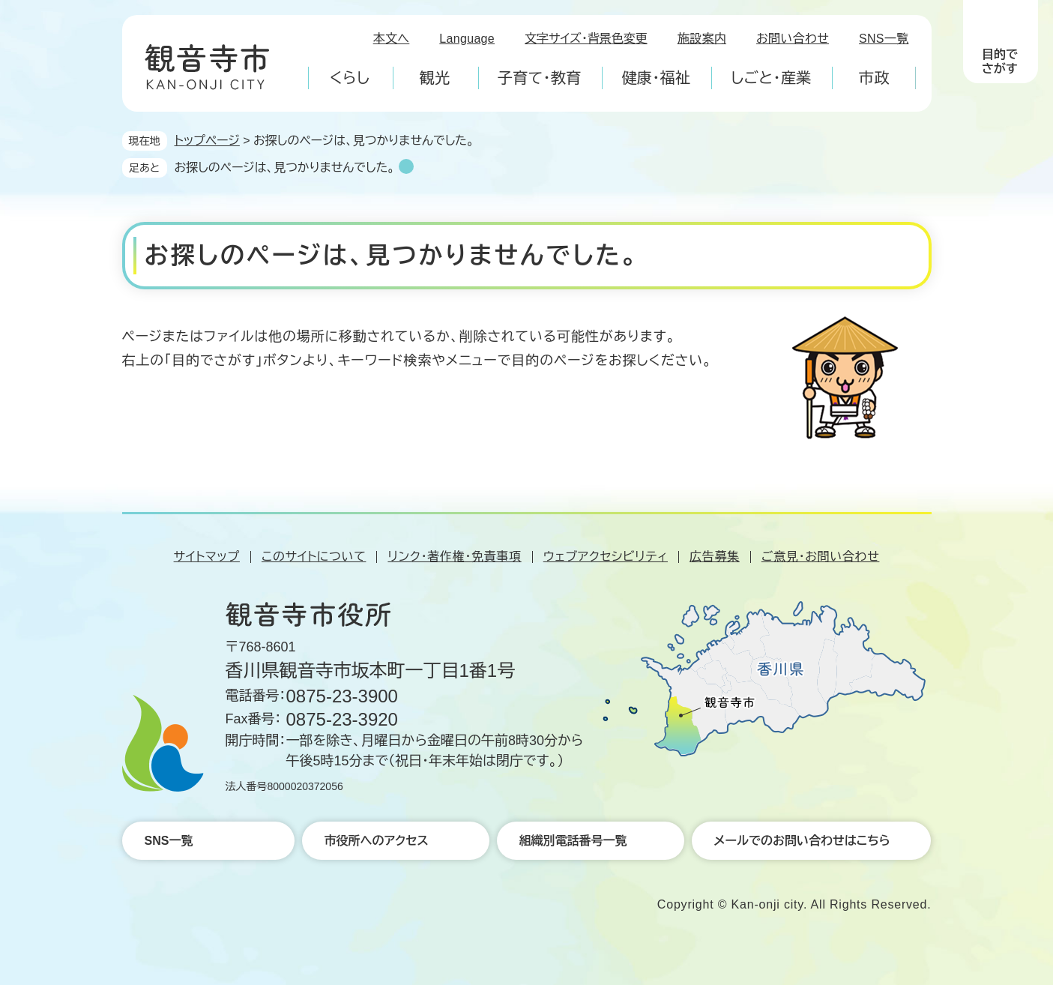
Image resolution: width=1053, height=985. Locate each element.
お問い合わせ (792, 38)
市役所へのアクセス (377, 840)
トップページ (207, 140)
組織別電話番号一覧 (573, 840)
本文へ (391, 38)
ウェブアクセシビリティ (605, 556)
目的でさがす (1000, 61)
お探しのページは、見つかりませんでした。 (285, 167)
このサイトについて (314, 556)
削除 (406, 166)
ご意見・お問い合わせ (820, 556)
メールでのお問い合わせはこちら (802, 840)
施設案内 (702, 38)
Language (467, 38)
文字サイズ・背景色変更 (586, 38)
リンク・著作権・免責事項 (454, 556)
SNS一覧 (884, 38)
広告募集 (715, 556)
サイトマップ (207, 556)
